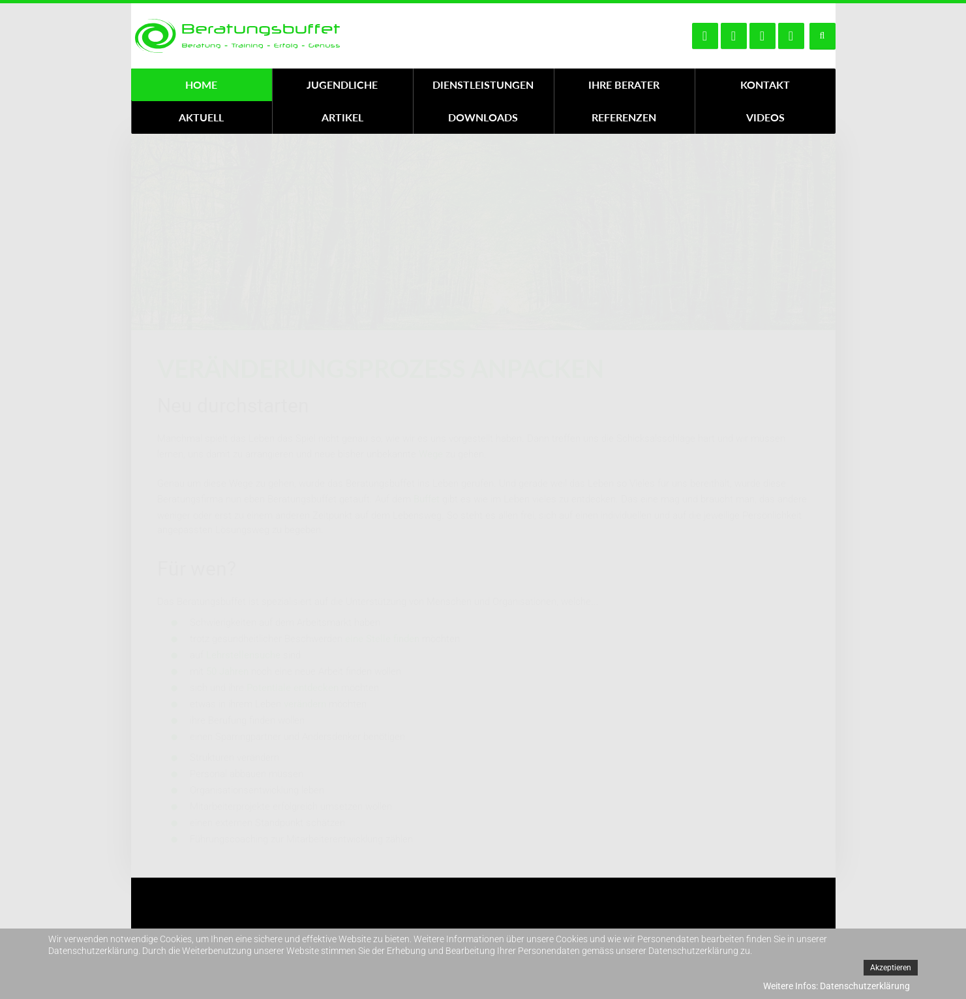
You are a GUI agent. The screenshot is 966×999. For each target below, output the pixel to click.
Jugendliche (342, 84)
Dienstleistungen (483, 84)
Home (201, 84)
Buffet (427, 499)
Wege (431, 454)
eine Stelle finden (382, 639)
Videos (765, 117)
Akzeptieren (890, 967)
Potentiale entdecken (293, 688)
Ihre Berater (623, 84)
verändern (305, 704)
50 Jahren (227, 671)
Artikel (342, 117)
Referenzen (624, 117)
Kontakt (765, 84)
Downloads (483, 117)
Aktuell (201, 117)
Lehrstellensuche (243, 655)
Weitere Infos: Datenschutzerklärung (836, 986)
